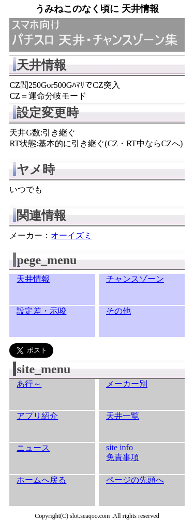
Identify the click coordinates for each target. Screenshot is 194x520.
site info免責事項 (122, 452)
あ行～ (29, 383)
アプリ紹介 (37, 415)
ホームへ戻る (41, 480)
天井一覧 (122, 415)
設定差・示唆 (41, 311)
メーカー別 (126, 383)
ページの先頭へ (135, 480)
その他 (118, 311)
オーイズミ (71, 235)
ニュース (33, 447)
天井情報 (33, 278)
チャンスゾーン (135, 278)
